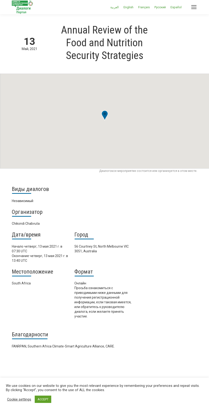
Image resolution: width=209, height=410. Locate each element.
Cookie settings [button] (19, 399)
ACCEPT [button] (43, 399)
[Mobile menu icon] (194, 7)
